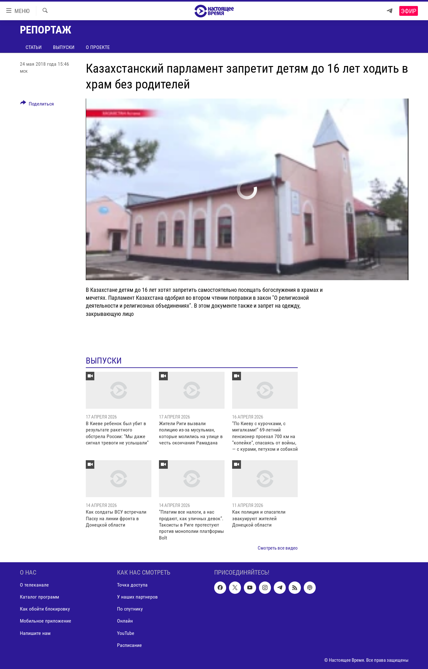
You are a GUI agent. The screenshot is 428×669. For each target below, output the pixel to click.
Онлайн (125, 621)
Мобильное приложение (45, 621)
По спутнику (130, 609)
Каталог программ (39, 597)
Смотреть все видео (278, 548)
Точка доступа (132, 585)
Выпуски (63, 47)
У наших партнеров (137, 597)
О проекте (98, 47)
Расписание (129, 645)
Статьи (34, 47)
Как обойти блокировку (45, 609)
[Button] (37, 105)
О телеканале (34, 585)
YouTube (125, 633)
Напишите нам (35, 633)
